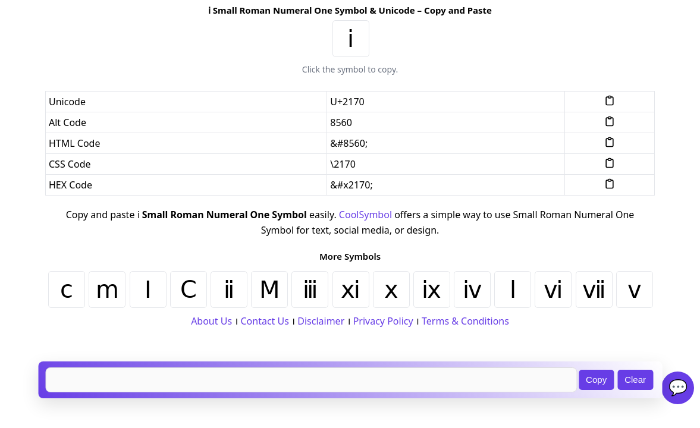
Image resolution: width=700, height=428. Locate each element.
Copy (596, 379)
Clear (635, 379)
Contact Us (264, 321)
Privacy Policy (383, 321)
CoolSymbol (365, 214)
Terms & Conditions (465, 321)
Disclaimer (320, 321)
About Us (211, 321)
